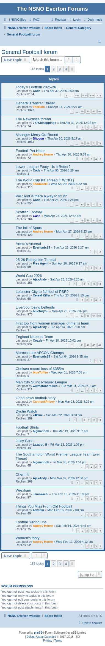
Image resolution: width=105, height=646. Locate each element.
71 (99, 143)
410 (92, 95)
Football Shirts (27, 427)
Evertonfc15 (41, 247)
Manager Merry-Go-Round (37, 135)
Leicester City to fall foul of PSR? (42, 292)
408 (77, 95)
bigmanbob (41, 431)
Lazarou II (40, 444)
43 (93, 345)
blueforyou (40, 311)
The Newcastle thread (33, 119)
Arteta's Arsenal (28, 244)
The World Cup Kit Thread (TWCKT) (45, 180)
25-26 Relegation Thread (36, 260)
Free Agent (40, 263)
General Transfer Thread (35, 103)
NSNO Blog (18, 19)
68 (82, 143)
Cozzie (37, 340)
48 (82, 220)
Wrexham (23, 490)
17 (93, 204)
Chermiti (22, 474)
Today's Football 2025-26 (36, 87)
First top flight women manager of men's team (52, 323)
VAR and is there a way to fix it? (41, 196)
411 (99, 95)
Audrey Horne (43, 154)
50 (93, 220)
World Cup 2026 (29, 276)
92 (99, 111)
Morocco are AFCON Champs (40, 353)
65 (99, 315)
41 (82, 345)
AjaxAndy (40, 279)
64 (93, 315)
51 (99, 220)
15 (82, 204)
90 (88, 111)
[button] (72, 69)
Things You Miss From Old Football (44, 506)
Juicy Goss (25, 441)
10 (93, 284)
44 (99, 345)
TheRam (39, 106)
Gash (36, 215)
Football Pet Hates (31, 151)
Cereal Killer (41, 295)
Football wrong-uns (31, 522)
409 (84, 95)
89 (82, 111)
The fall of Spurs (29, 228)
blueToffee (40, 372)
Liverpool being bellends (35, 307)
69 (88, 143)
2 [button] (53, 69)
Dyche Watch (26, 411)
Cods (36, 90)
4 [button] (66, 69)
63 (88, 315)
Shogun (38, 138)
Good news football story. (36, 398)
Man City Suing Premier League (41, 382)
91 (93, 111)
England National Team (34, 337)
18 (99, 204)
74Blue (38, 415)
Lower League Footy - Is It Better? (43, 167)
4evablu (38, 510)
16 (88, 204)
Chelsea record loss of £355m (40, 369)
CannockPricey (43, 401)
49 (88, 220)
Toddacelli (40, 184)
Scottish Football (29, 212)
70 (93, 143)
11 (99, 284)
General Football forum (29, 52)
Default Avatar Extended (41, 636)
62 (82, 315)
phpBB (38, 632)
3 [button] (60, 69)
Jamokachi (40, 494)
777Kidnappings (44, 122)
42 (88, 345)
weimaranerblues (45, 386)
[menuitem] (33, 19)
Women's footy (28, 538)
